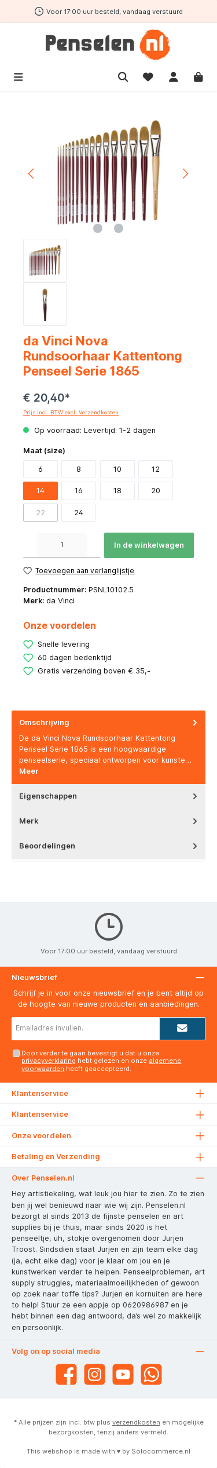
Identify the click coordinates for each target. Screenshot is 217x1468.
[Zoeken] (123, 75)
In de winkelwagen (149, 545)
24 (78, 512)
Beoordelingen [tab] (109, 846)
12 (156, 469)
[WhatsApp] (151, 1374)
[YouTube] (123, 1374)
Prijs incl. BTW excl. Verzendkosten (71, 412)
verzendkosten (136, 1422)
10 (117, 469)
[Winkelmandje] (198, 75)
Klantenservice (40, 1114)
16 (79, 490)
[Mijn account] (173, 75)
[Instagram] (95, 1374)
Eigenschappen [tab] (109, 796)
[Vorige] (32, 173)
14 (40, 490)
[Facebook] (66, 1374)
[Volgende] (185, 173)
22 (40, 512)
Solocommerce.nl (160, 1451)
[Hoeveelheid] (61, 545)
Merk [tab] (109, 821)
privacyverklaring (48, 1061)
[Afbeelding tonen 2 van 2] (118, 228)
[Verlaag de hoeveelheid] (30, 545)
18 (117, 490)
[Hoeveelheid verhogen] (94, 545)
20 (155, 490)
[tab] (108, 747)
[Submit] (182, 1028)
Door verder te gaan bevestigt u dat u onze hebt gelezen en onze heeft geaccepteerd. (101, 1061)
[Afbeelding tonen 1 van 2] (97, 228)
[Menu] (18, 75)
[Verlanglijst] (148, 75)
